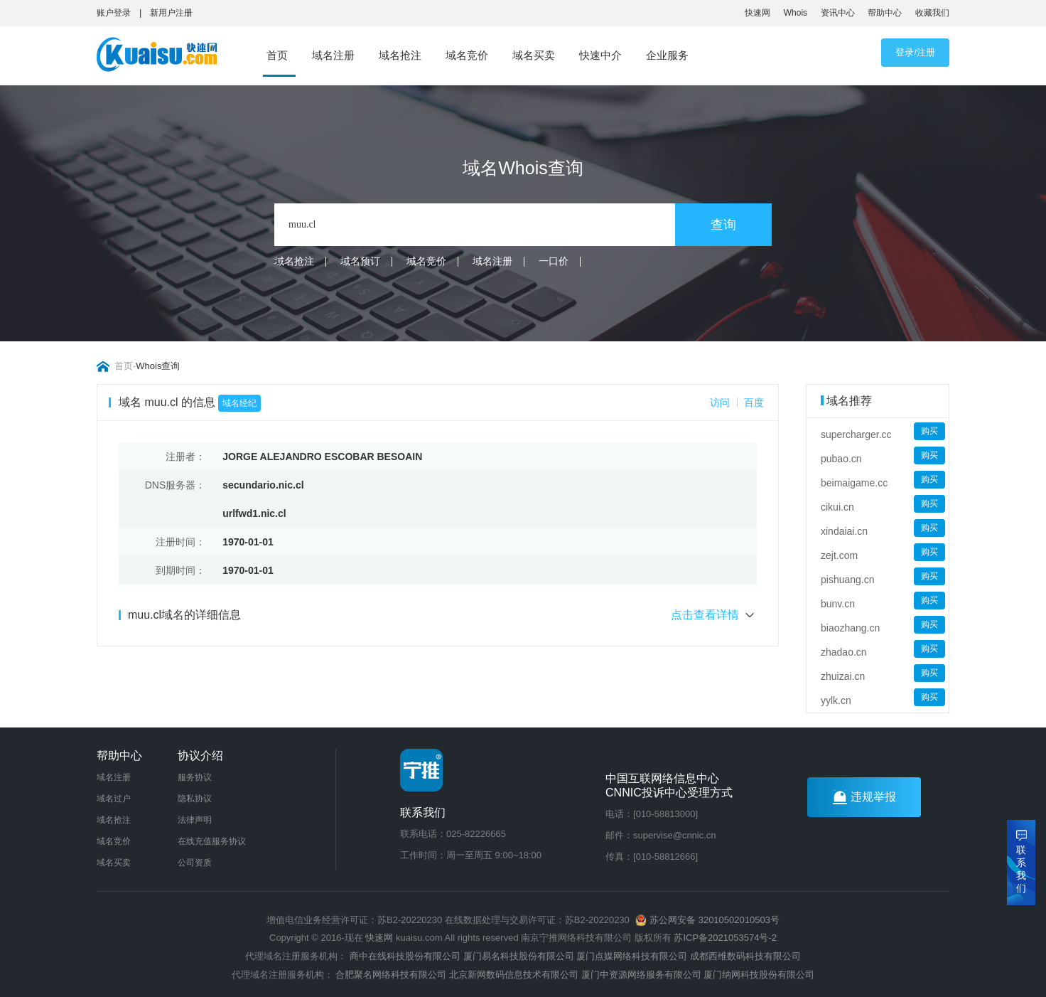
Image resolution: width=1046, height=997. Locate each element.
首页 (277, 55)
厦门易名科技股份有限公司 (520, 956)
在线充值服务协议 (212, 841)
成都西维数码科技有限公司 (745, 956)
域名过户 (114, 799)
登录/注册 (915, 52)
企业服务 (667, 55)
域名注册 (333, 55)
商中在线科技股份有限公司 (405, 956)
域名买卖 (533, 55)
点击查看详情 (714, 615)
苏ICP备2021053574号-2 (725, 937)
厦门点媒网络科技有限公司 (631, 956)
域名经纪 (239, 403)
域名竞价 (467, 55)
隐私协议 (195, 799)
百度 (754, 402)
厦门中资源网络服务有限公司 (641, 974)
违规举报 (864, 797)
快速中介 (600, 55)
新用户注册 (171, 13)
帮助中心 (885, 13)
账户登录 (114, 13)
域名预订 (360, 261)
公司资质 (195, 863)
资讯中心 (838, 13)
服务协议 (195, 777)
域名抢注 (400, 55)
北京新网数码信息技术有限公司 (513, 974)
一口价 (553, 261)
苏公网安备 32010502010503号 (707, 920)
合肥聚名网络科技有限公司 (390, 974)
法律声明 (195, 820)
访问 (720, 402)
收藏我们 (932, 13)
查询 (723, 225)
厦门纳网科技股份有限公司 (758, 974)
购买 (929, 431)
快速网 (757, 13)
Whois (795, 13)
